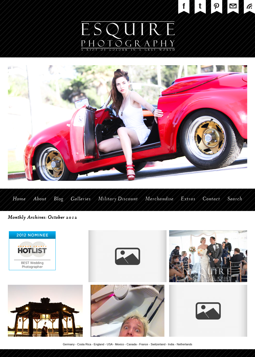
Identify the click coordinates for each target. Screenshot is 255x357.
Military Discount (118, 199)
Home (19, 199)
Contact (211, 199)
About (40, 199)
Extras (188, 199)
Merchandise (159, 199)
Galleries (81, 199)
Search (234, 199)
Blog (58, 199)
